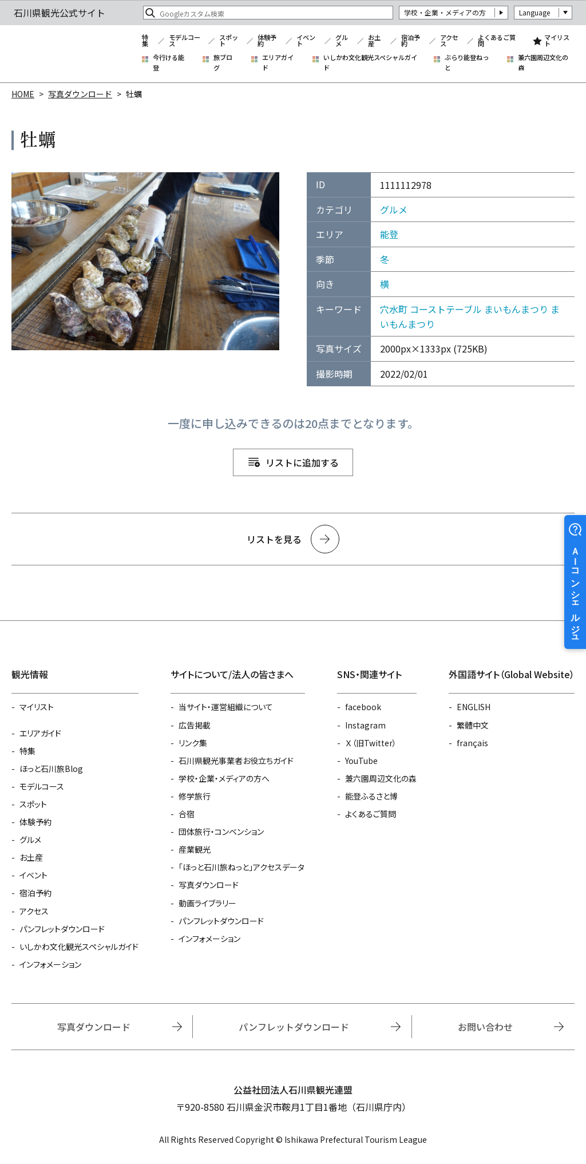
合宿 (187, 813)
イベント (305, 40)
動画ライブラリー (207, 903)
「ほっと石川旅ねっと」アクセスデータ (241, 867)
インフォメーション (50, 964)
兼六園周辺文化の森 (543, 63)
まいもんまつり (516, 309)
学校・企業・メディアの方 (445, 12)
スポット (228, 40)
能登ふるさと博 (371, 796)
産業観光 (195, 849)
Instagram (365, 725)
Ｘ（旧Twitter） (371, 743)
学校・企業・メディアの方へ (224, 778)
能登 (389, 234)
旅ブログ (222, 63)
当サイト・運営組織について (226, 706)
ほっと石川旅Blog (51, 768)
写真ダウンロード (80, 94)
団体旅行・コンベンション (221, 831)
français (472, 743)
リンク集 (193, 743)
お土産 (374, 40)
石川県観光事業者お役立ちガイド (236, 760)
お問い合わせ (485, 1027)
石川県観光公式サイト (71, 53)
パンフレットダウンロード (62, 929)
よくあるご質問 (497, 40)
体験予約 (267, 40)
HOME (22, 94)
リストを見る (274, 539)
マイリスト (556, 40)
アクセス (449, 40)
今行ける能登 (168, 63)
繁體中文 (473, 725)
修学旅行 (195, 796)
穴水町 (393, 309)
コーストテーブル (446, 309)
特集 (145, 40)
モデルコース (184, 40)
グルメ (341, 40)
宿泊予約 (410, 40)
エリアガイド (278, 63)
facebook (363, 706)
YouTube (361, 760)
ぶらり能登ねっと (467, 63)
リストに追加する (302, 462)
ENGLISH (473, 706)
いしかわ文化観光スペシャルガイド (370, 63)
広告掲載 (195, 725)
